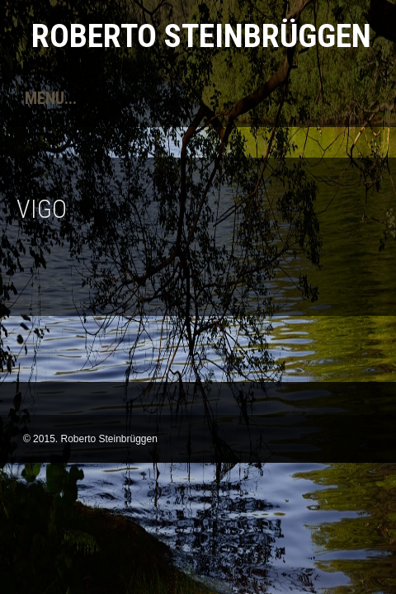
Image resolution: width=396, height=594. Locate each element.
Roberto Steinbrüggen (201, 35)
